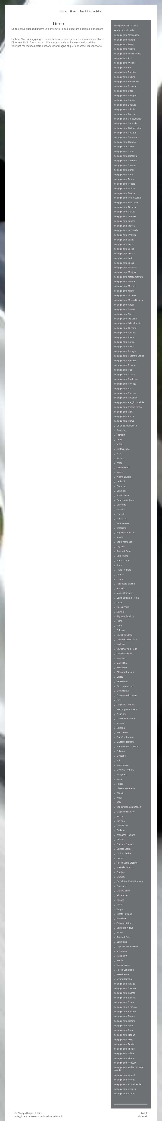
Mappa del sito (34, 1113)
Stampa (20, 1113)
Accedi (144, 1113)
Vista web (142, 1116)
